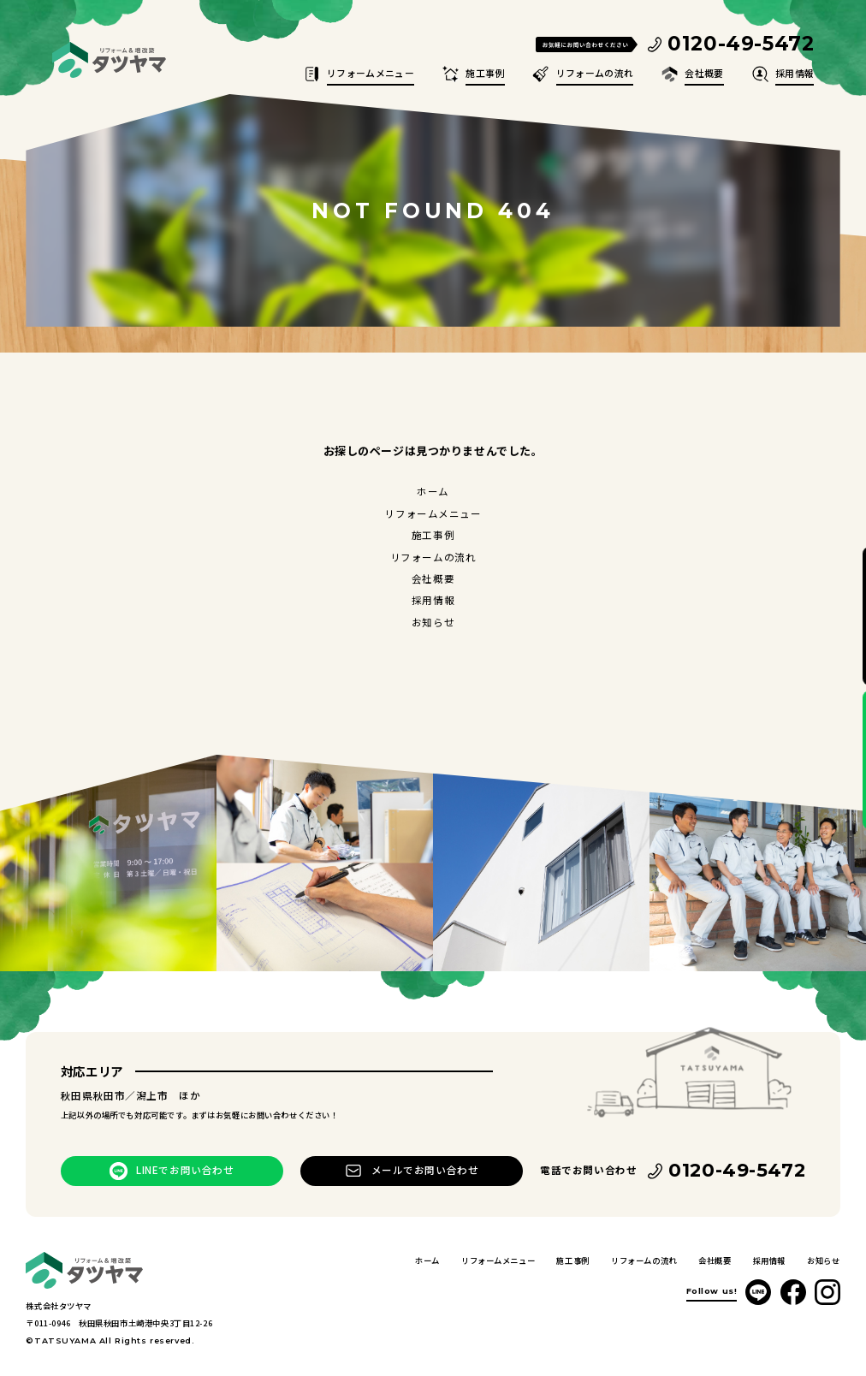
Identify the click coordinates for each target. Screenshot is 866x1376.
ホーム (433, 491)
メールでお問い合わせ (425, 1170)
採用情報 (794, 73)
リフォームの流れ (595, 73)
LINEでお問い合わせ (185, 1170)
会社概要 (704, 73)
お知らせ (433, 622)
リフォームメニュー (370, 73)
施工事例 (485, 73)
